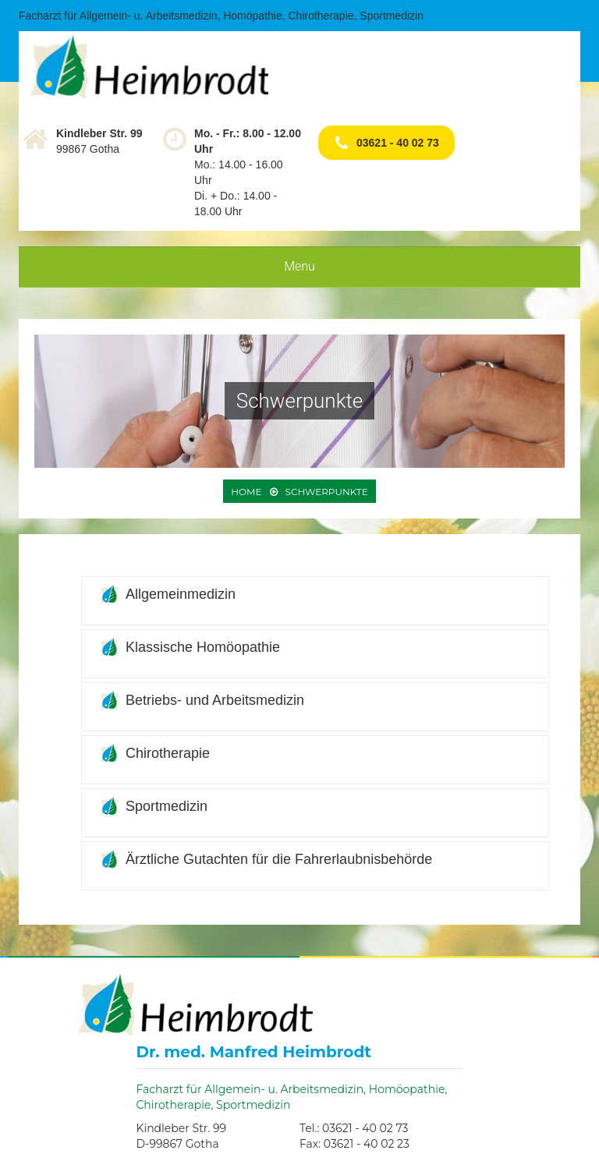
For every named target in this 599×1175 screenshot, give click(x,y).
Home (246, 491)
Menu (299, 266)
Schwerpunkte (326, 491)
